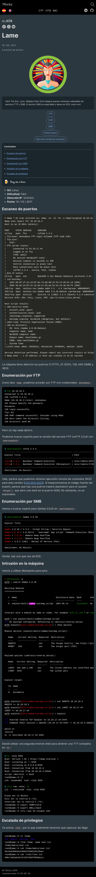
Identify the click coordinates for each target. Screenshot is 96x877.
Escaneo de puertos (16, 153)
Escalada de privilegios (17, 173)
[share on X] (9, 28)
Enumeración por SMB (17, 163)
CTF (41, 10)
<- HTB (7, 20)
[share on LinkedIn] (13, 28)
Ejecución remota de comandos (50, 139)
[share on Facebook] (4, 28)
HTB (48, 10)
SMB (50, 126)
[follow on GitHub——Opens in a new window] (92, 10)
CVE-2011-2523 (34, 482)
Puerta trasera (50, 133)
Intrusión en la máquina (17, 168)
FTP (50, 114)
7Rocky (7, 4)
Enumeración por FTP (17, 158)
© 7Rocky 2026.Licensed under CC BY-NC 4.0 (16, 872)
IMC (55, 10)
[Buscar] (92, 4)
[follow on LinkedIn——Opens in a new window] (86, 10)
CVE (51, 120)
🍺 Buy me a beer (14, 182)
